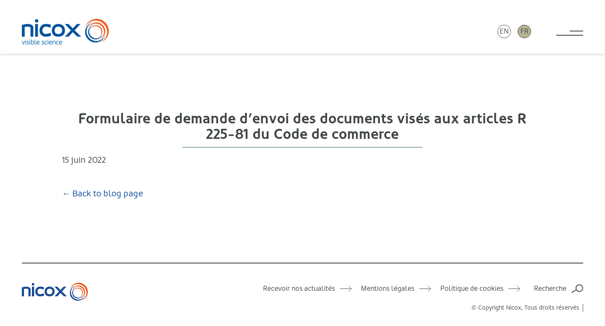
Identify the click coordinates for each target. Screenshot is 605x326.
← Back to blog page (102, 193)
